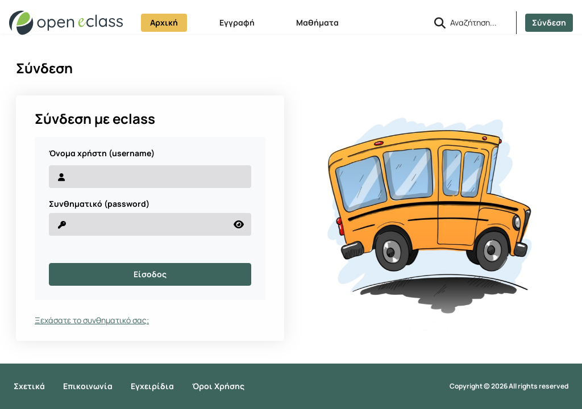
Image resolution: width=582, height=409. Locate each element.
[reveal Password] (138, 224)
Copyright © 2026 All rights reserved (509, 386)
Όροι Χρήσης (218, 386)
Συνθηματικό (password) (99, 203)
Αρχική (164, 22)
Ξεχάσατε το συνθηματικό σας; (92, 320)
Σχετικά (29, 386)
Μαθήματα (317, 22)
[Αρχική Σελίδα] (66, 23)
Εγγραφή (237, 22)
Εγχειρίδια (152, 386)
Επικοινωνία (88, 386)
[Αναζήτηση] (478, 22)
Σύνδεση (549, 22)
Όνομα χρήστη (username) (102, 153)
